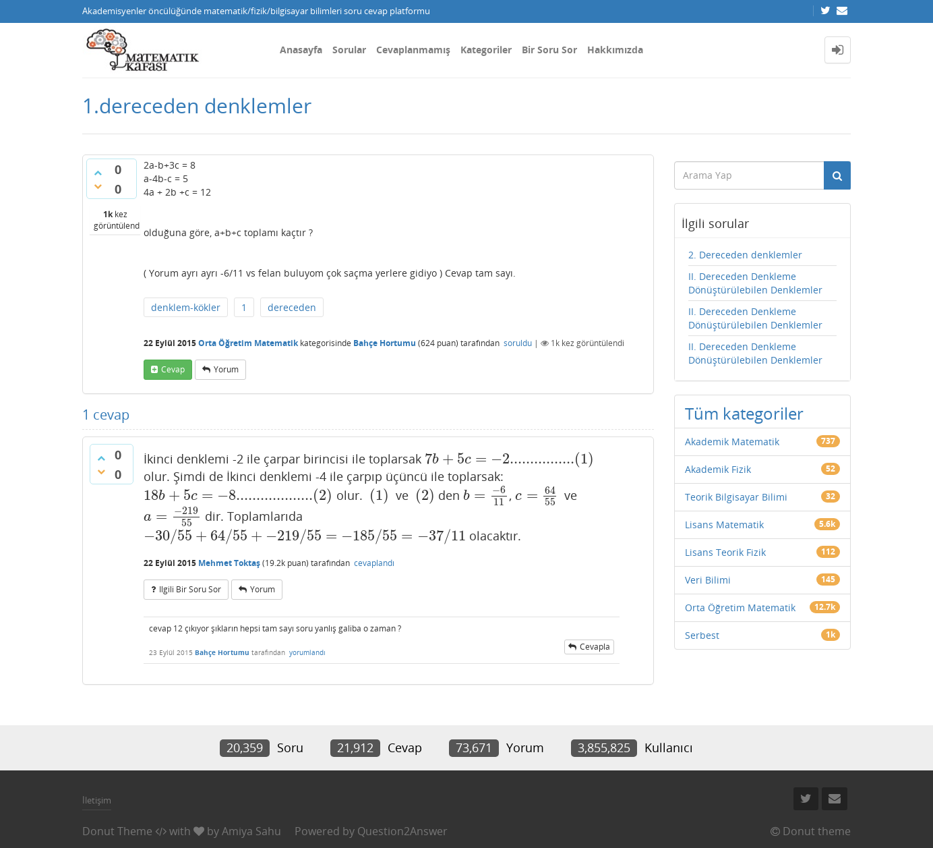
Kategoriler (486, 49)
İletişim (96, 800)
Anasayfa (301, 49)
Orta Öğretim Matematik (248, 343)
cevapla (595, 646)
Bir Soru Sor (549, 49)
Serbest (702, 635)
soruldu (518, 343)
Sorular (349, 49)
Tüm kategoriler (744, 413)
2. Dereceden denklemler (745, 254)
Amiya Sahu (251, 831)
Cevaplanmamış (413, 49)
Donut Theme (117, 831)
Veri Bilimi (708, 579)
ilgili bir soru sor (190, 589)
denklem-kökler (185, 307)
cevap (173, 369)
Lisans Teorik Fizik (725, 552)
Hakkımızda (615, 49)
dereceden (292, 307)
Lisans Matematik (724, 524)
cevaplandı (374, 563)
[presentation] (510, 459)
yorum (226, 369)
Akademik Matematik (732, 441)
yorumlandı (307, 652)
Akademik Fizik (718, 469)
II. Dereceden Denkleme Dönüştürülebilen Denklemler (755, 283)
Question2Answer (402, 831)
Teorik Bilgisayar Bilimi (736, 496)
